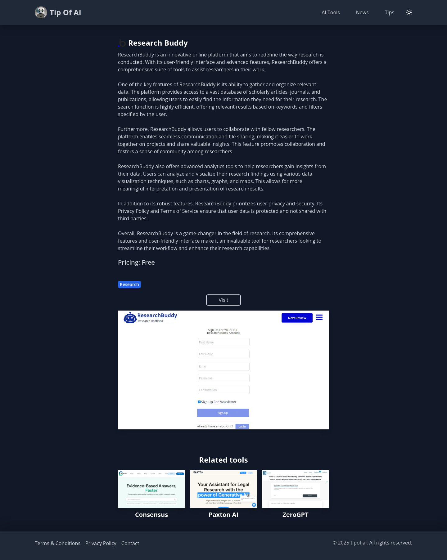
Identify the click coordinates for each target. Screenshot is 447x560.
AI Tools (331, 12)
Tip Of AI (58, 12)
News (362, 12)
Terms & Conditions (57, 543)
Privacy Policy (100, 543)
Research (129, 284)
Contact (130, 543)
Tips (389, 12)
